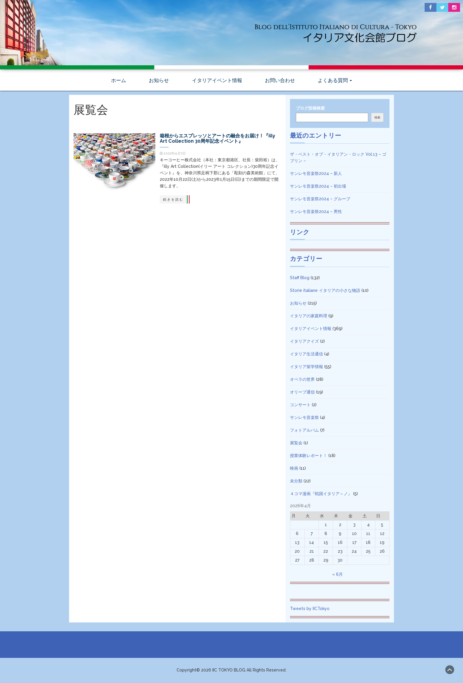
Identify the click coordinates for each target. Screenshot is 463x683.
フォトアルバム (304, 431)
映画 (294, 469)
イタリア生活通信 (306, 354)
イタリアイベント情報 (217, 81)
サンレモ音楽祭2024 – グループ (320, 199)
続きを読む (170, 200)
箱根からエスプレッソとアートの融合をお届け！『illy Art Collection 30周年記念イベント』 (218, 139)
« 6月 (337, 575)
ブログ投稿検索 (310, 109)
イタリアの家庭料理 (308, 316)
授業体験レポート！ (308, 456)
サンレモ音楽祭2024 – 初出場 (318, 187)
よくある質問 (335, 81)
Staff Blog (299, 278)
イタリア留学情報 (306, 367)
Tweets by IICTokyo (310, 609)
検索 (377, 118)
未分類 (296, 481)
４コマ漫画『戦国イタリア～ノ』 (321, 494)
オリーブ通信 (302, 393)
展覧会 (296, 443)
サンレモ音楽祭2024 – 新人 (316, 174)
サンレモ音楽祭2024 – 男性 (316, 212)
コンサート (300, 405)
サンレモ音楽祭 (304, 418)
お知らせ (159, 81)
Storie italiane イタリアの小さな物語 (325, 291)
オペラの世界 (302, 380)
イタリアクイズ (304, 342)
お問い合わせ (280, 81)
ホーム (118, 81)
